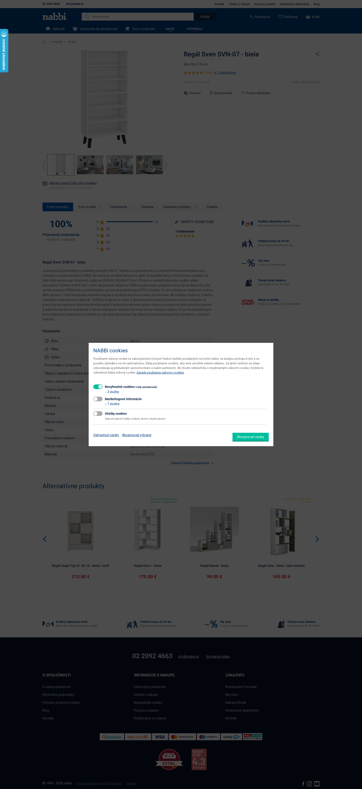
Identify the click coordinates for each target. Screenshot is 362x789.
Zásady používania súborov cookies (160, 372)
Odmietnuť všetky (106, 435)
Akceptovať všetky (250, 437)
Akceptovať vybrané (136, 435)
